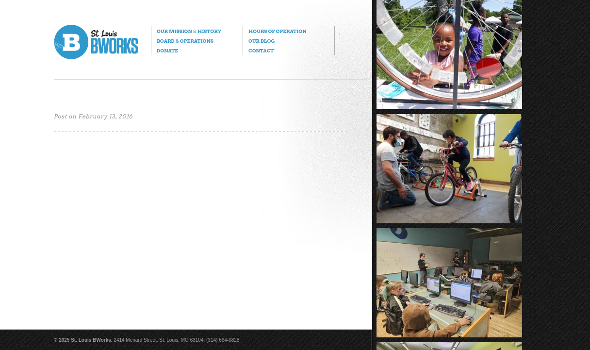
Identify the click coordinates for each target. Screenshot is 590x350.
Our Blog (261, 41)
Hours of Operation (277, 31)
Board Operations (185, 41)
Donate (167, 50)
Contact (261, 50)
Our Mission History (189, 31)
